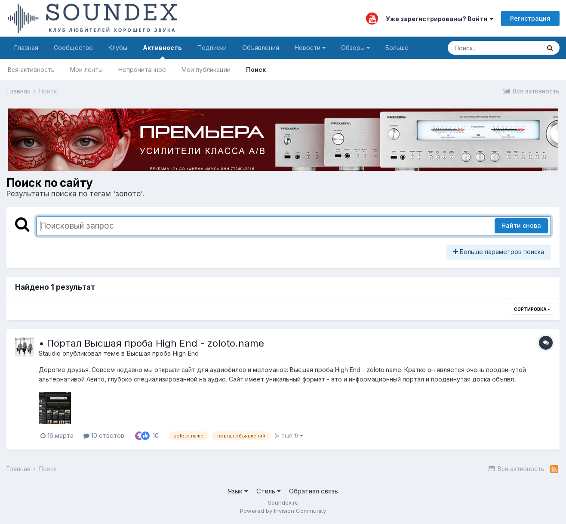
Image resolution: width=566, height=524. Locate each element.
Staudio (50, 353)
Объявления (260, 47)
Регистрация (530, 18)
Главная (26, 47)
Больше (397, 47)
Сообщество (73, 47)
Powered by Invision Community (283, 510)
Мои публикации (206, 69)
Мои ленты (86, 69)
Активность (162, 51)
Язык (238, 491)
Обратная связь (313, 491)
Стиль (268, 491)
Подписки (212, 47)
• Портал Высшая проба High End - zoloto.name (151, 343)
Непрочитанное (142, 69)
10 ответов (103, 435)
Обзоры (355, 47)
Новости (310, 47)
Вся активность (31, 69)
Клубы (117, 47)
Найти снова (521, 225)
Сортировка (532, 309)
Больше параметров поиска (498, 251)
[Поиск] (494, 48)
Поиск (256, 69)
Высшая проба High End (162, 353)
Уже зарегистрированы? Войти (439, 18)
